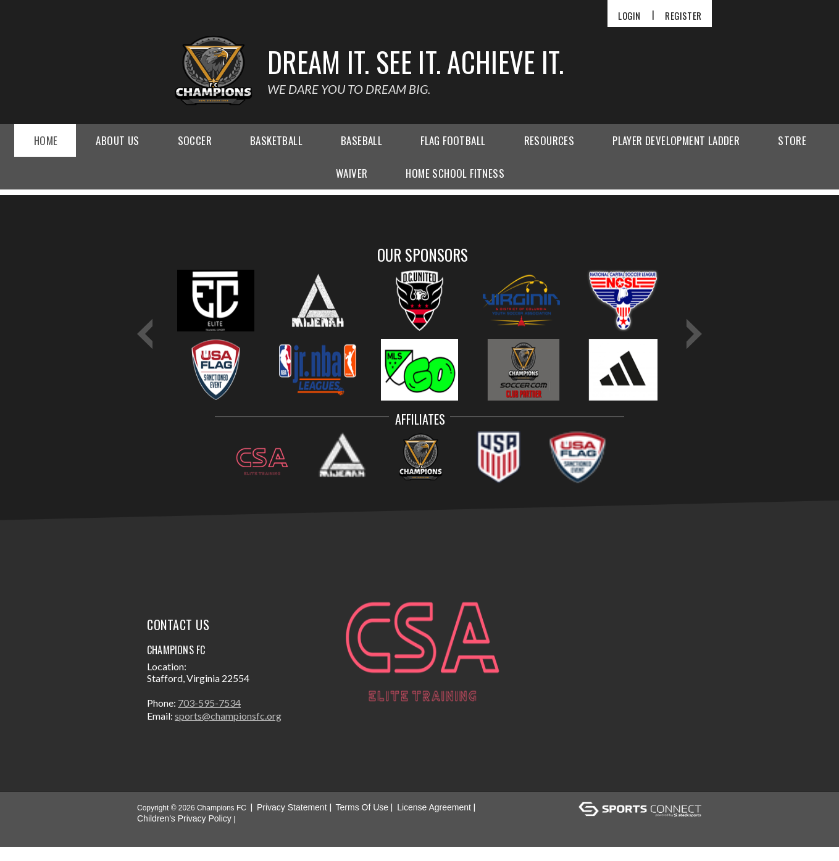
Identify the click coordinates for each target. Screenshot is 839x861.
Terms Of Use (362, 821)
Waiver (351, 173)
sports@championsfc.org (228, 730)
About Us (117, 140)
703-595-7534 (209, 717)
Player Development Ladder (676, 140)
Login (629, 15)
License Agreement (434, 821)
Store (792, 140)
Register (683, 15)
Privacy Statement (292, 821)
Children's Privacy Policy (184, 833)
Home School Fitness (455, 173)
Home (46, 140)
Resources (549, 140)
